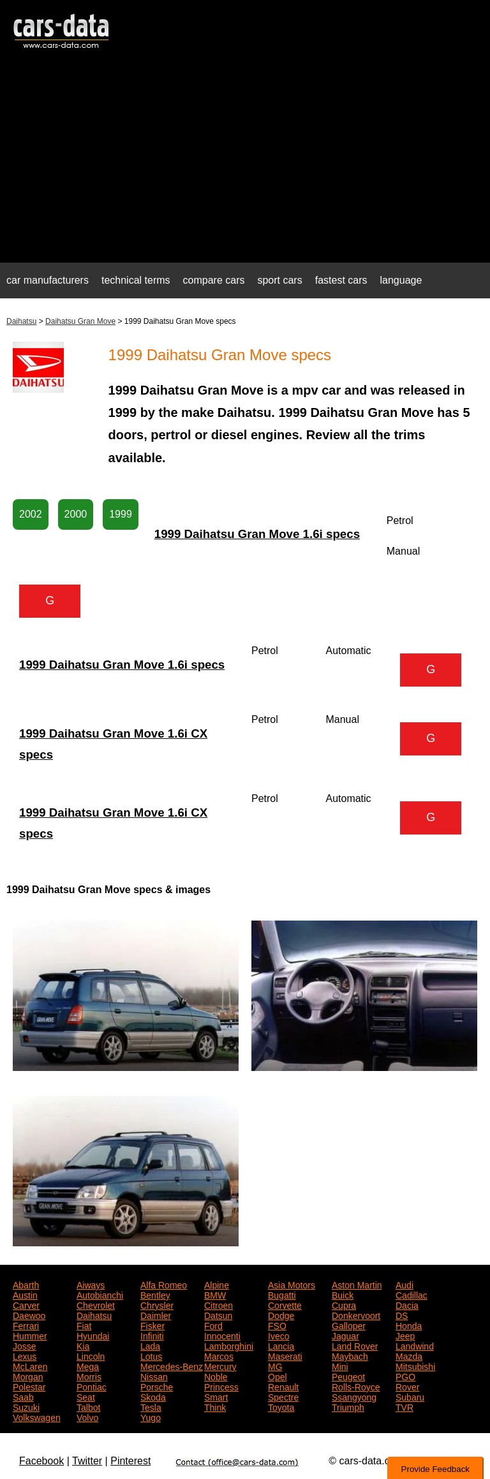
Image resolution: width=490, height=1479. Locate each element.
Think (215, 1406)
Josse (24, 1345)
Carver (26, 1304)
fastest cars (341, 280)
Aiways (91, 1284)
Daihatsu (21, 321)
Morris (89, 1376)
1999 (120, 514)
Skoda (153, 1396)
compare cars (214, 280)
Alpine (216, 1284)
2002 (30, 514)
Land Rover (355, 1345)
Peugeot (348, 1376)
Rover (407, 1386)
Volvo (87, 1416)
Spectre (283, 1396)
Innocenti (222, 1335)
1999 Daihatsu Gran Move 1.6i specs (257, 534)
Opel (277, 1376)
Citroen (218, 1304)
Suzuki (26, 1406)
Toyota (281, 1406)
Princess (221, 1386)
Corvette (285, 1304)
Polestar (29, 1386)
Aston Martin (357, 1284)
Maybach (350, 1355)
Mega (88, 1365)
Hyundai (93, 1335)
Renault (283, 1386)
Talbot (88, 1406)
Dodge (281, 1314)
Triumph (348, 1406)
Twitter (87, 1460)
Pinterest (130, 1460)
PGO (405, 1376)
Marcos (219, 1355)
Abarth (26, 1284)
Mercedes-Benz (171, 1365)
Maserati (285, 1355)
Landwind (415, 1345)
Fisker (152, 1325)
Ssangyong (354, 1396)
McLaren (30, 1365)
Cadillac (411, 1294)
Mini (340, 1365)
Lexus (24, 1355)
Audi (404, 1284)
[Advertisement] (245, 163)
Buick (342, 1294)
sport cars (279, 280)
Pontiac (92, 1386)
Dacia (407, 1304)
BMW (215, 1294)
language (401, 280)
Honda (409, 1325)
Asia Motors (291, 1284)
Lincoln (91, 1355)
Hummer (30, 1335)
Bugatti (282, 1294)
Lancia (281, 1345)
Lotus (151, 1355)
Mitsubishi (415, 1365)
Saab (23, 1396)
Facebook (41, 1460)
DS (402, 1314)
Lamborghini (228, 1345)
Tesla (150, 1406)
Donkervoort (356, 1314)
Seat (86, 1396)
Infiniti (152, 1335)
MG (275, 1365)
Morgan (28, 1376)
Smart (216, 1396)
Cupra (344, 1304)
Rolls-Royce (356, 1386)
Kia (83, 1345)
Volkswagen (37, 1416)
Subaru (410, 1396)
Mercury (220, 1365)
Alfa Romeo (163, 1284)
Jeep (405, 1335)
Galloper (349, 1325)
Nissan (154, 1376)
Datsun (218, 1314)
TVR (404, 1406)
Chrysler (157, 1304)
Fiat (84, 1325)
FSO (277, 1325)
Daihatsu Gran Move (80, 321)
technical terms (135, 280)
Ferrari (26, 1325)
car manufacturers (47, 280)
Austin (25, 1294)
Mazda (409, 1355)
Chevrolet (96, 1304)
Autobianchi (100, 1294)
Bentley (155, 1294)
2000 (75, 514)
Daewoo (29, 1314)
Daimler (155, 1314)
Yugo (150, 1416)
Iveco (278, 1335)
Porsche (156, 1386)
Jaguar (345, 1335)
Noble (216, 1376)
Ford (213, 1325)
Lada (150, 1345)
